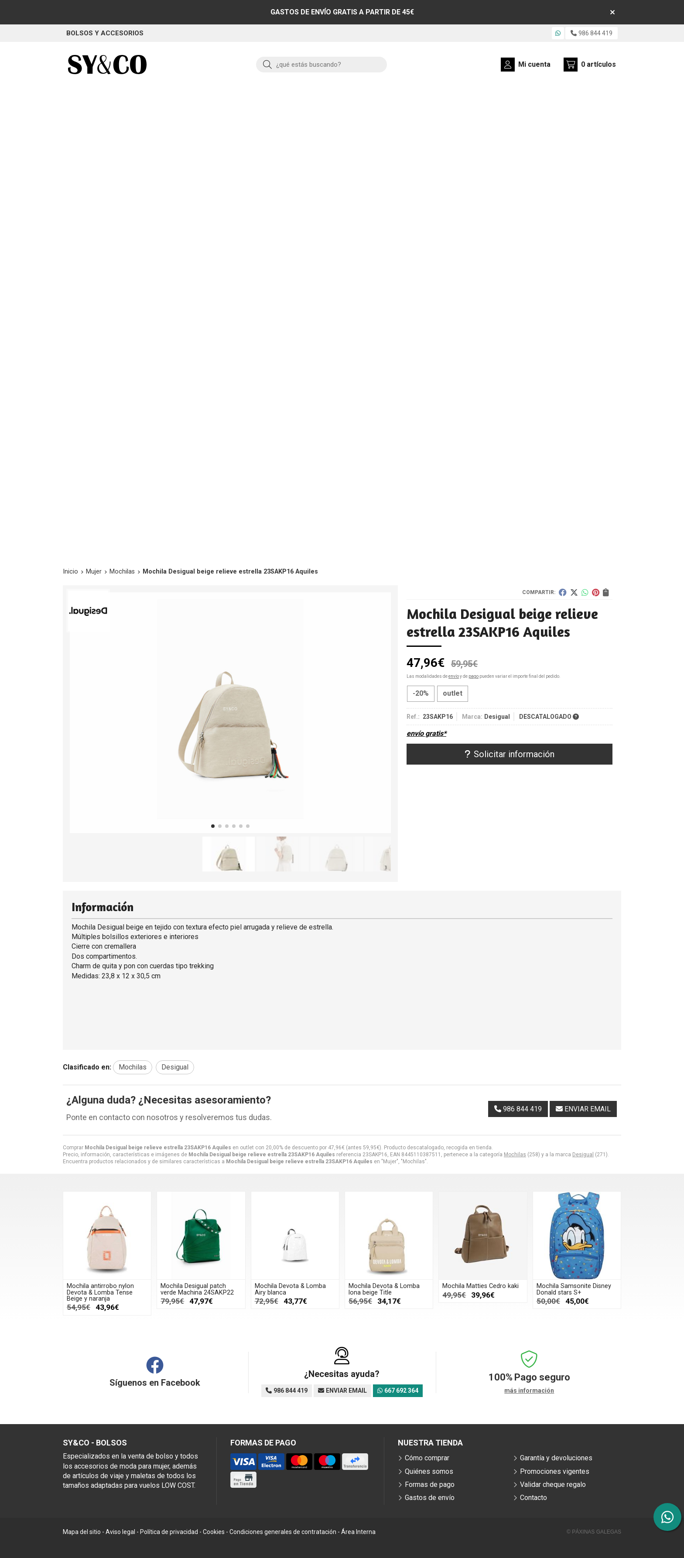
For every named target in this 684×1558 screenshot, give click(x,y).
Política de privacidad (169, 1531)
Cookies (214, 1531)
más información (529, 1390)
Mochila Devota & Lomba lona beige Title (384, 1289)
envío (453, 676)
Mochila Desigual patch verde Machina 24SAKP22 (197, 1289)
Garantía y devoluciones (556, 1458)
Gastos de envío (430, 1497)
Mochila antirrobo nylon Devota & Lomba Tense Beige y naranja (100, 1292)
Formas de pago (430, 1484)
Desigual (583, 1154)
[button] (213, 826)
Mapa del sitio (82, 1531)
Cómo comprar (427, 1458)
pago (474, 676)
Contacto (533, 1497)
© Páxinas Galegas (594, 1532)
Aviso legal (120, 1531)
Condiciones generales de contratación (282, 1531)
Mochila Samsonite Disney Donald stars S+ (574, 1289)
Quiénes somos (429, 1471)
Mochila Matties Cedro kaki (480, 1286)
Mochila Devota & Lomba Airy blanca (290, 1289)
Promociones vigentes (554, 1471)
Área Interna (358, 1531)
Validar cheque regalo (553, 1484)
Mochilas (515, 1154)
